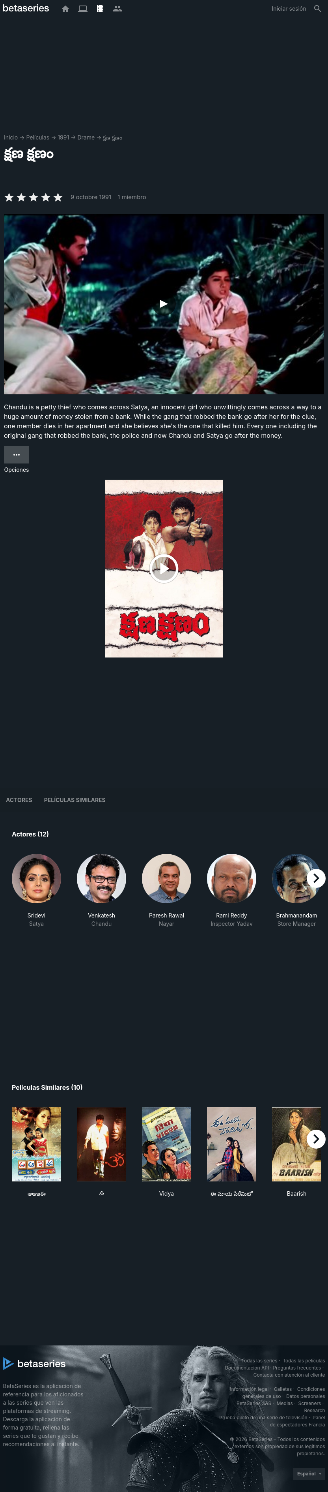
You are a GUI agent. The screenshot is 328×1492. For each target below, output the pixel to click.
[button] (36, 895)
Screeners (309, 1403)
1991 (63, 137)
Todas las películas (304, 1361)
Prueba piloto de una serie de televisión (263, 1417)
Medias (285, 1403)
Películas (37, 137)
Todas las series (259, 1361)
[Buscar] (317, 8)
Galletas (283, 1389)
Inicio (11, 137)
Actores (19, 800)
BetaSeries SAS (254, 1403)
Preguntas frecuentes (297, 1368)
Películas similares (75, 800)
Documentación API (247, 1368)
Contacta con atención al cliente (289, 1375)
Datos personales (305, 1396)
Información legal (249, 1389)
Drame (86, 137)
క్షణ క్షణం (112, 137)
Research (314, 1410)
